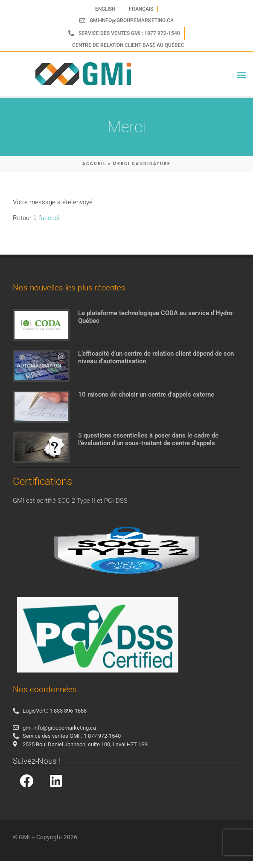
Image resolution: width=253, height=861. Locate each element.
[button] (242, 75)
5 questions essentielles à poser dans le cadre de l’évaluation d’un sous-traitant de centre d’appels (148, 439)
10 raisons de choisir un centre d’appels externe (146, 394)
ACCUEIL (94, 163)
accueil (51, 218)
